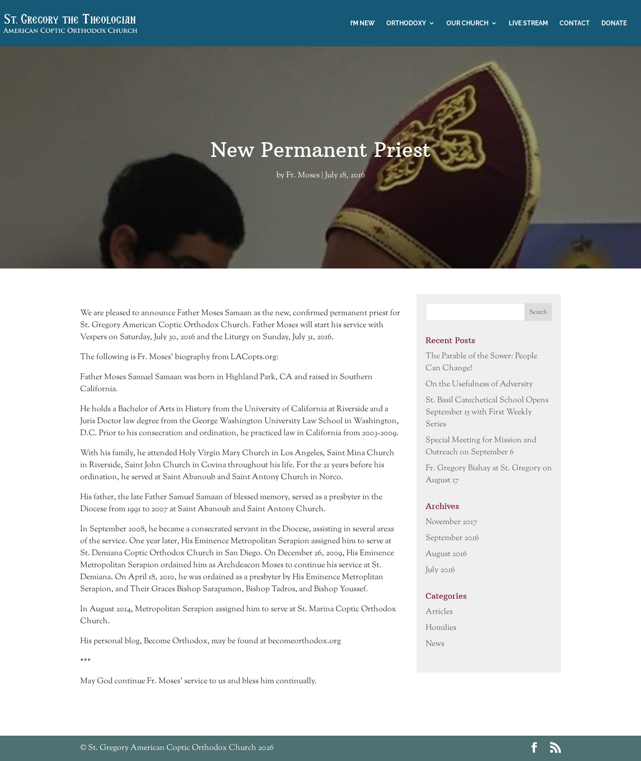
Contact (575, 23)
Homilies (441, 628)
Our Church (467, 23)
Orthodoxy (406, 23)
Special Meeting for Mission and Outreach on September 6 (481, 446)
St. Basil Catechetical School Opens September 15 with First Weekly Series (487, 412)
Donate (614, 23)
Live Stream (528, 23)
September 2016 (452, 538)
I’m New (362, 23)
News (435, 644)
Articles (439, 612)
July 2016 (440, 570)
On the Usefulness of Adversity (479, 384)
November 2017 (451, 522)
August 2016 (446, 554)
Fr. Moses (303, 175)
